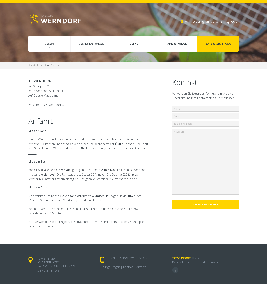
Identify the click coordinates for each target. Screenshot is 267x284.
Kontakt (57, 65)
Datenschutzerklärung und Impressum (196, 262)
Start (47, 65)
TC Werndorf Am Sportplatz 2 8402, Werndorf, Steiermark (56, 262)
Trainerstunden (175, 43)
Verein (49, 43)
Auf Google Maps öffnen (44, 95)
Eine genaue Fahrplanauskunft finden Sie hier (108, 179)
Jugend (133, 43)
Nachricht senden (205, 204)
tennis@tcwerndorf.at (50, 105)
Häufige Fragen (110, 267)
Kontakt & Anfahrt (134, 267)
